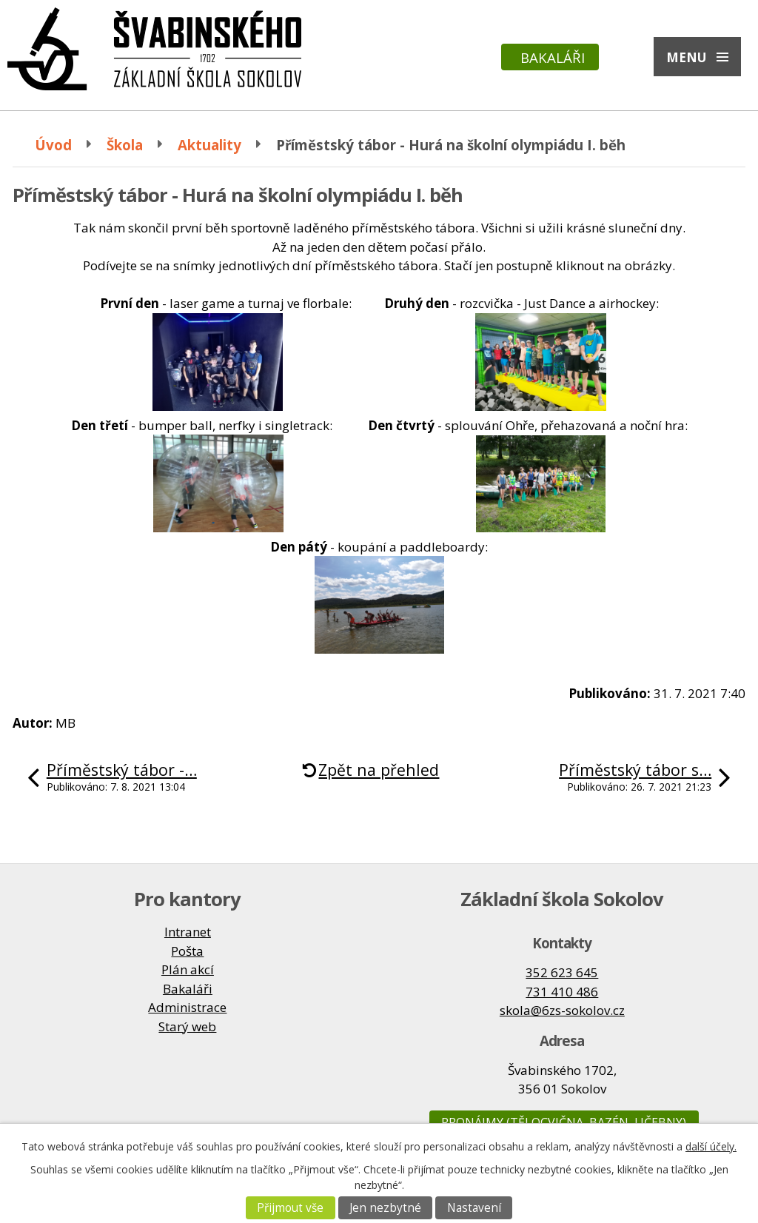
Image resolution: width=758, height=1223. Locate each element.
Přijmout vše (290, 1208)
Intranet (187, 931)
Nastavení (474, 1208)
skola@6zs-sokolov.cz (562, 1010)
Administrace (187, 1007)
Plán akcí (187, 969)
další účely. (711, 1146)
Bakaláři (552, 57)
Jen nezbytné (385, 1208)
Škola (125, 144)
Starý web (187, 1026)
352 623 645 (562, 972)
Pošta (187, 950)
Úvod (53, 144)
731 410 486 (562, 991)
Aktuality (209, 144)
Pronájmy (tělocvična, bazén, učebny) (563, 1122)
